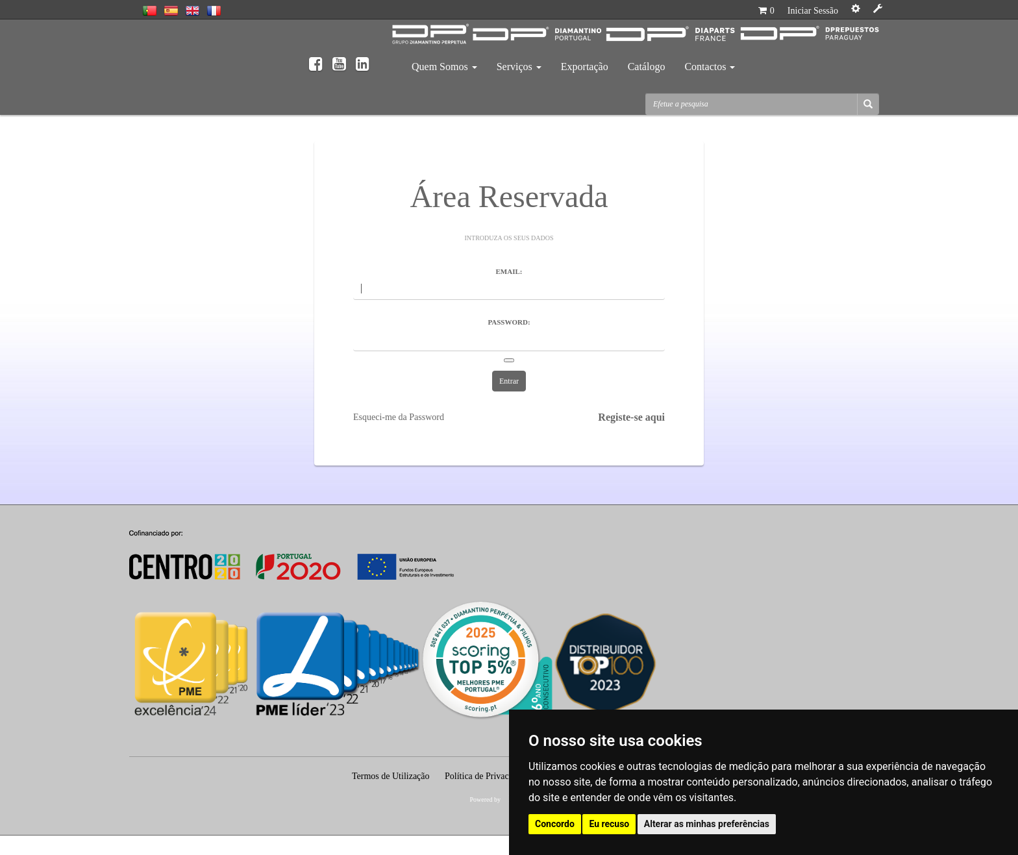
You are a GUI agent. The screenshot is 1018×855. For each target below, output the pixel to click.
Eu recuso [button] (609, 824)
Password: (509, 322)
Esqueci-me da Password (398, 417)
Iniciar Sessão (813, 11)
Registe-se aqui (631, 417)
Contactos (709, 66)
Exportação (584, 66)
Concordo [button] (555, 824)
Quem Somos (444, 66)
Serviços (519, 66)
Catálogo (646, 66)
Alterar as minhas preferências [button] (706, 824)
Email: (509, 271)
